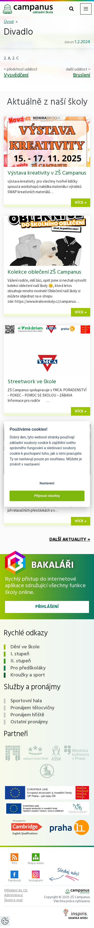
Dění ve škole (25, 647)
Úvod (9, 22)
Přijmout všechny (47, 496)
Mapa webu (36, 859)
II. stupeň (21, 661)
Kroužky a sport (28, 675)
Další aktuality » (69, 539)
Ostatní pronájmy (29, 722)
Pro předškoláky (28, 668)
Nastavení (47, 483)
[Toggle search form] (71, 9)
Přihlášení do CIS (16, 890)
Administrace (13, 895)
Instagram (36, 877)
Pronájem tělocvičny (32, 708)
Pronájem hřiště (27, 715)
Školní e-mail (13, 900)
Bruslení (81, 75)
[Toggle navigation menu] (85, 9)
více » (80, 202)
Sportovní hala (26, 701)
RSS (14, 859)
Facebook (14, 877)
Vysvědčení (16, 75)
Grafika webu (75, 914)
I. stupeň (20, 654)
